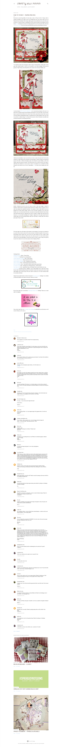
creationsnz (19, 552)
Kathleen (18, 464)
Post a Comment (17, 631)
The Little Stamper (20, 399)
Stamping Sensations (17, 255)
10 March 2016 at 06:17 (20, 395)
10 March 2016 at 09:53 (20, 441)
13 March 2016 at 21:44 (20, 587)
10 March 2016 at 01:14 (20, 379)
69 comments (18, 666)
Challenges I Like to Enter (28, 7)
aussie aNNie (19, 363)
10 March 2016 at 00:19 (20, 359)
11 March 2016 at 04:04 (20, 496)
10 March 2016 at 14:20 (20, 478)
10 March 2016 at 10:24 (20, 470)
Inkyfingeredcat (20, 544)
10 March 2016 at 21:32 (20, 487)
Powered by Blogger (31, 741)
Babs (18, 444)
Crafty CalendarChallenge (18, 259)
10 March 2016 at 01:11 (20, 367)
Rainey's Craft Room (20, 491)
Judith (18, 509)
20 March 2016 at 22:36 (20, 621)
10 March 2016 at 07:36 (20, 431)
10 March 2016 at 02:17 (20, 387)
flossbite (18, 607)
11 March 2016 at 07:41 (20, 506)
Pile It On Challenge (17, 264)
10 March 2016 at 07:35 (20, 422)
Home (18, 7)
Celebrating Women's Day (32, 290)
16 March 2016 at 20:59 (20, 613)
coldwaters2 (19, 344)
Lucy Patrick (19, 452)
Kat (34, 165)
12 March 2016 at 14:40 (20, 578)
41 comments (18, 733)
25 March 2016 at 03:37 (20, 628)
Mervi (18, 426)
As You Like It (16, 268)
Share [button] (14, 666)
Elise (18, 517)
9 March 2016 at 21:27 (20, 341)
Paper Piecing (29, 331)
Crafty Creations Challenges (18, 261)
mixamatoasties (19, 581)
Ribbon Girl (19, 591)
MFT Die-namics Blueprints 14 (25, 111)
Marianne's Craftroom (21, 337)
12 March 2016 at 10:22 (20, 555)
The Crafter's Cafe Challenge (29, 309)
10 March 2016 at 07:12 (20, 406)
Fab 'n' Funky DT (18, 331)
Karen (18, 528)
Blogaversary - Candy (22, 664)
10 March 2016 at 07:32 (20, 415)
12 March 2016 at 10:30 (20, 570)
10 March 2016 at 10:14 (20, 460)
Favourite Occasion (36, 275)
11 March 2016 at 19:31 (20, 541)
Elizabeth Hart (19, 473)
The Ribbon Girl (16, 256)
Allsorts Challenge (17, 262)
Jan (18, 559)
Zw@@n (18, 391)
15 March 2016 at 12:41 (20, 604)
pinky (18, 616)
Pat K (18, 382)
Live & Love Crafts (17, 25)
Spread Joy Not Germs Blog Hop (26, 689)
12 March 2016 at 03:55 (20, 549)
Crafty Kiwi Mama (28, 3)
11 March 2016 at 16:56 (20, 524)
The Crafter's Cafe (17, 267)
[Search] (47, 3)
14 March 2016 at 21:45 (20, 595)
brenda (18, 481)
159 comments (18, 691)
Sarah (18, 355)
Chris (17, 23)
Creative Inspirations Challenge (19, 258)
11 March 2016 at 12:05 (20, 514)
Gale (18, 573)
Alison (18, 409)
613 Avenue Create (17, 265)
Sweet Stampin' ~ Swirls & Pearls (26, 731)
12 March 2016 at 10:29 (20, 562)
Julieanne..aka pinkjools (21, 418)
